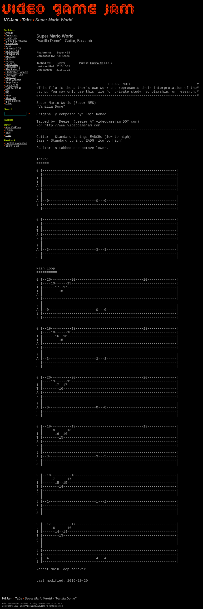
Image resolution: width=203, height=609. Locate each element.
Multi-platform (12, 101)
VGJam (11, 20)
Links (8, 135)
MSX (8, 46)
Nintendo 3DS (13, 48)
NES (7, 59)
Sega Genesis (13, 80)
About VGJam (13, 127)
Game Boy (11, 38)
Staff (7, 132)
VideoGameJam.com (35, 606)
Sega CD (10, 77)
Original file (97, 63)
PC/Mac (9, 61)
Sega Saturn (12, 82)
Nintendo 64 (12, 51)
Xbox (8, 95)
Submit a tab (12, 145)
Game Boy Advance (16, 40)
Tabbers (9, 120)
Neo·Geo (10, 56)
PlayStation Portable (16, 72)
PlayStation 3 (12, 69)
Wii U (8, 93)
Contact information (16, 143)
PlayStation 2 (12, 67)
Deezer (60, 63)
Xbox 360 (10, 98)
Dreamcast (11, 35)
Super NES (11, 85)
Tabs (26, 20)
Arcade (9, 33)
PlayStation (11, 64)
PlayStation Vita (14, 74)
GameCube (11, 43)
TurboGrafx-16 (13, 87)
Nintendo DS (12, 54)
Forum (9, 130)
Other (8, 103)
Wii (7, 90)
